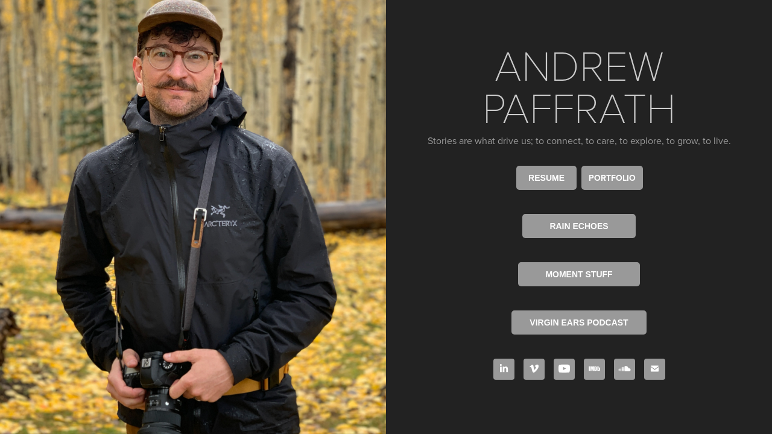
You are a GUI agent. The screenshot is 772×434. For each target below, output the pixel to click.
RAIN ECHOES (578, 226)
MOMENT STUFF (578, 274)
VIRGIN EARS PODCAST (579, 322)
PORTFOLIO (612, 178)
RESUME (546, 178)
